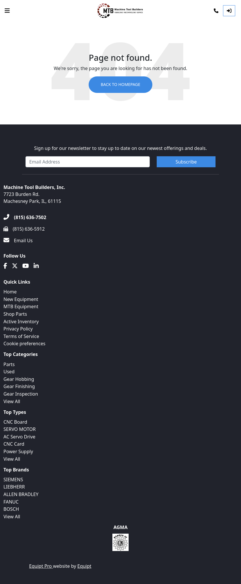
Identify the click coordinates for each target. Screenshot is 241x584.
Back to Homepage (120, 84)
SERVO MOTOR (19, 429)
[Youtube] (25, 265)
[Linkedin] (36, 265)
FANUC (11, 502)
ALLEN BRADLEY (21, 494)
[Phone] (216, 10)
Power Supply (18, 451)
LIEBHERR (14, 487)
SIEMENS (13, 479)
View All (11, 401)
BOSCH (11, 509)
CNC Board (15, 422)
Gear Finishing (19, 386)
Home (10, 292)
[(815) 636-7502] (24, 217)
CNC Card (13, 444)
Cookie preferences (24, 343)
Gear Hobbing (18, 379)
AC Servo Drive (19, 437)
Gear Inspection (20, 394)
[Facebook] (5, 265)
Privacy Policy (18, 329)
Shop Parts (15, 314)
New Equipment (20, 299)
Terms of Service (21, 336)
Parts (9, 364)
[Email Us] (18, 240)
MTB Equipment (20, 306)
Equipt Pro (41, 566)
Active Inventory (21, 321)
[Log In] (229, 10)
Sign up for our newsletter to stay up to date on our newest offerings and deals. (120, 148)
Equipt (84, 566)
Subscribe (186, 162)
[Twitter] (15, 265)
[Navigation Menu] (7, 11)
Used (8, 371)
